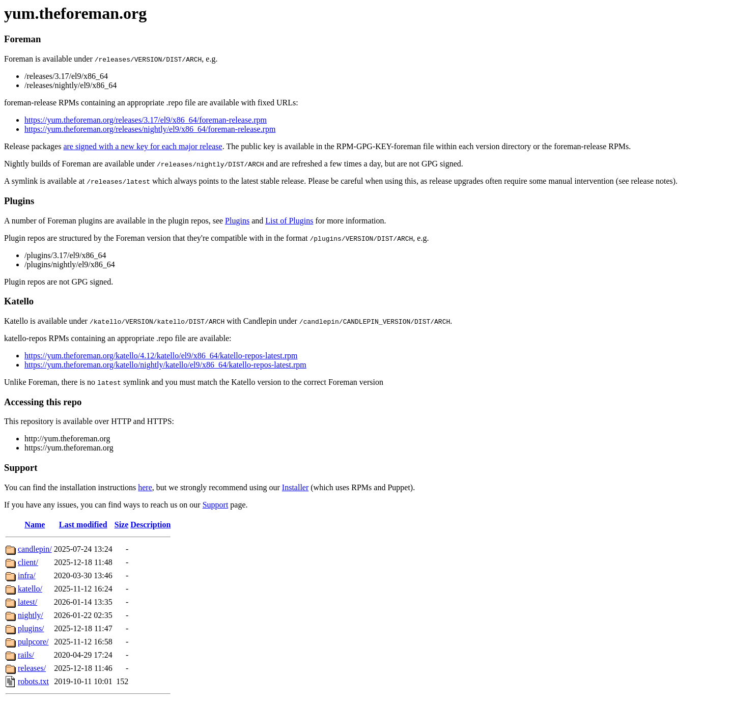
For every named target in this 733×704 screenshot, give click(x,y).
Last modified (83, 524)
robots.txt (33, 681)
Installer (295, 487)
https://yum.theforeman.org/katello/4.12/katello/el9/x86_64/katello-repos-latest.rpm (160, 355)
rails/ (26, 655)
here (145, 487)
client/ (28, 562)
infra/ (27, 575)
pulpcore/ (33, 641)
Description (150, 524)
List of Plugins (289, 220)
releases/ (32, 668)
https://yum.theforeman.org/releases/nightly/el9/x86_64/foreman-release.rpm (149, 129)
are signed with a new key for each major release (142, 146)
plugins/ (31, 628)
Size (122, 524)
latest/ (27, 602)
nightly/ (30, 615)
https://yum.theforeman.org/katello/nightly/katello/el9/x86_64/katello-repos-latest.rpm (165, 364)
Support (216, 504)
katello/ (30, 588)
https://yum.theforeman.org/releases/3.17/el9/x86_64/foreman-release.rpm (145, 120)
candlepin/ (35, 549)
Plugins (237, 220)
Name (34, 524)
